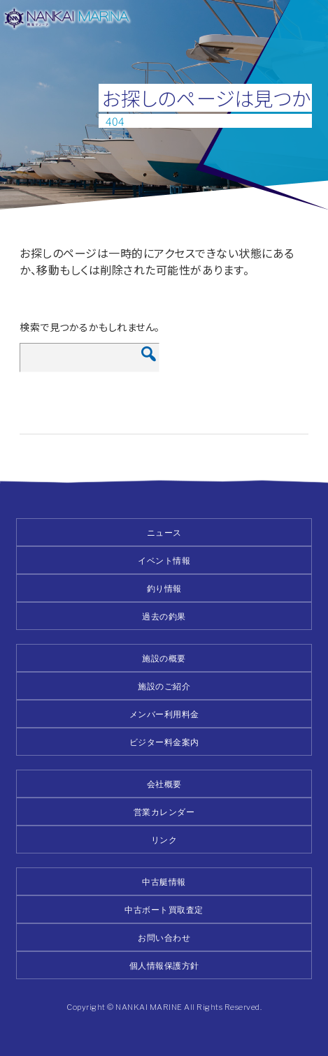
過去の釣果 (164, 616)
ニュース (164, 532)
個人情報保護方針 (164, 965)
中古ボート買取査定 (164, 909)
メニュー (308, 19)
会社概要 (164, 784)
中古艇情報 (164, 882)
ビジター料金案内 (164, 742)
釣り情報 (164, 588)
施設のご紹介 (164, 686)
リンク (164, 840)
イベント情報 (164, 560)
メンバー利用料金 (164, 714)
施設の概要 (164, 658)
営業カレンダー (164, 812)
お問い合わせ (164, 937)
